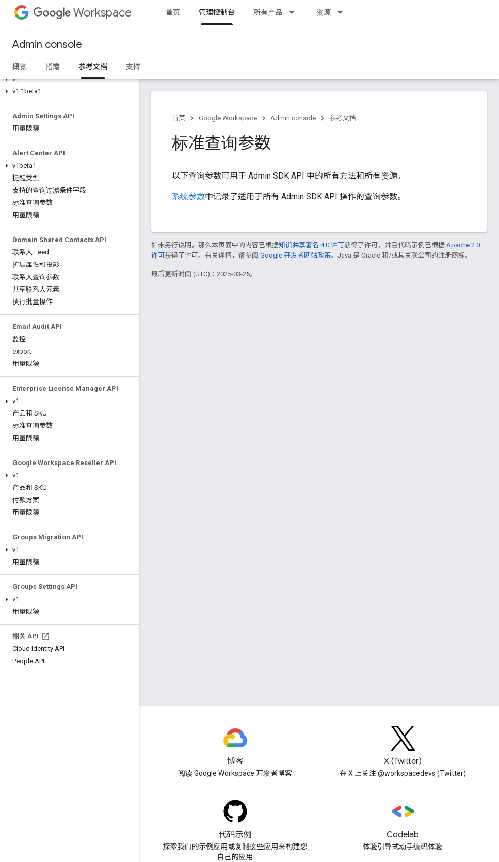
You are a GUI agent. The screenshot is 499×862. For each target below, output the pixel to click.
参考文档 (342, 118)
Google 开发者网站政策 (295, 255)
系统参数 (188, 196)
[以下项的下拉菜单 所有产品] (294, 12)
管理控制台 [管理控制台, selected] (217, 12)
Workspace (82, 13)
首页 (173, 12)
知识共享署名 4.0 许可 (311, 245)
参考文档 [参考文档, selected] (92, 66)
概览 (19, 66)
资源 (323, 12)
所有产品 (267, 12)
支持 (133, 66)
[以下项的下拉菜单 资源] (343, 12)
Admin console (47, 44)
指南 (52, 66)
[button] (67, 79)
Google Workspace (228, 118)
